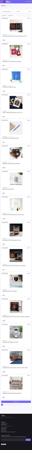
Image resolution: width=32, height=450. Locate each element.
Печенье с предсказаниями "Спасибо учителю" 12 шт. (12, 112)
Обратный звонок (3, 424)
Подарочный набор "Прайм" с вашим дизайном (11, 163)
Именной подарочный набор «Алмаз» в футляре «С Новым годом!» (15, 367)
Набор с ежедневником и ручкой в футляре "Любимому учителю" (14, 36)
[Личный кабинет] (28, 1)
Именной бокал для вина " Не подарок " (9, 291)
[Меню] (1, 1)
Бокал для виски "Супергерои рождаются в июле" (11, 240)
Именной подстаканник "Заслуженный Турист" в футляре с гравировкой (16, 316)
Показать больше (16, 401)
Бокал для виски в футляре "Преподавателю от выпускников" (14, 265)
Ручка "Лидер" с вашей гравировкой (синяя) (10, 138)
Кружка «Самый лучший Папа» (8, 189)
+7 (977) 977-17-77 (4, 423)
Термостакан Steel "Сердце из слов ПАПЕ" (10, 342)
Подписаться (28, 439)
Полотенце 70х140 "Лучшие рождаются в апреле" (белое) (13, 214)
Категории (4, 15)
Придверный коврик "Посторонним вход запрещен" (12, 393)
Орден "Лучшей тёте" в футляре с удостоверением (11, 61)
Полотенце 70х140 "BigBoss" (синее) (9, 87)
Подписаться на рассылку (5, 435)
